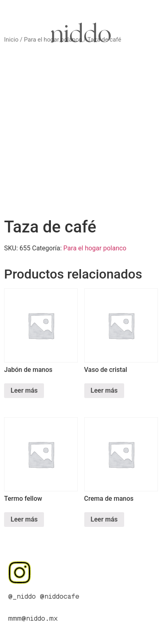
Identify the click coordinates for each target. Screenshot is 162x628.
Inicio (11, 39)
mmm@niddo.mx (33, 619)
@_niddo (22, 597)
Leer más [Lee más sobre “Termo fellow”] (24, 519)
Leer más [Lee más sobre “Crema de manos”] (104, 519)
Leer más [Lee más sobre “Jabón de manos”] (24, 390)
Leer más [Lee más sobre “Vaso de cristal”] (104, 390)
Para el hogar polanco (95, 248)
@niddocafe (59, 597)
